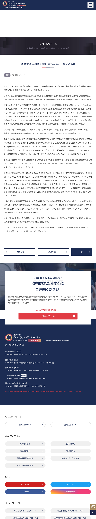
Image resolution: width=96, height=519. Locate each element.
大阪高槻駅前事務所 (24, 431)
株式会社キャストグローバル (70, 498)
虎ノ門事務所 (25, 417)
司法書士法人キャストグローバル (70, 484)
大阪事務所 (70, 424)
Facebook (24, 465)
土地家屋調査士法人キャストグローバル (70, 491)
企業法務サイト (70, 398)
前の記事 (20, 224)
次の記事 (52, 224)
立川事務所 (70, 417)
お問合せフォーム (48, 289)
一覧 (81, 224)
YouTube (25, 458)
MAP (17, 325)
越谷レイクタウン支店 (70, 431)
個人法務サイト (25, 398)
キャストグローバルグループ (25, 484)
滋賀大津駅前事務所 (24, 439)
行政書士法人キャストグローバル (25, 491)
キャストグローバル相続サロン (25, 498)
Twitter (70, 458)
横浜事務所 (25, 424)
